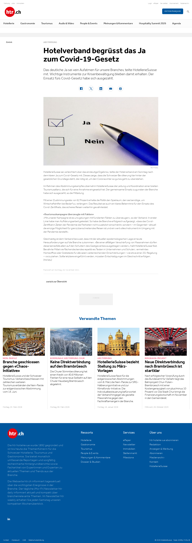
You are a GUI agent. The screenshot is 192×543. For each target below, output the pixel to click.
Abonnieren (156, 453)
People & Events (88, 23)
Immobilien (20, 3)
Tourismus (47, 23)
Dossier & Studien (90, 462)
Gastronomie (27, 23)
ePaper (155, 3)
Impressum (16, 540)
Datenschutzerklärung (36, 540)
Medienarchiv (184, 3)
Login (150, 3)
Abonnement (173, 3)
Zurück (9, 42)
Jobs (13, 3)
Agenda (176, 23)
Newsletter (164, 3)
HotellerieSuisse (158, 466)
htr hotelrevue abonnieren (164, 440)
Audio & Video (66, 23)
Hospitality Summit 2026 (152, 23)
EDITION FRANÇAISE (173, 11)
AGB (24, 540)
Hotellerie (8, 23)
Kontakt (154, 462)
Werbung (7, 3)
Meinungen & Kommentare (118, 23)
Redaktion (155, 445)
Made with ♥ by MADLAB (181, 540)
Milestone (128, 458)
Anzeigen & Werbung (161, 449)
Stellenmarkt (130, 453)
